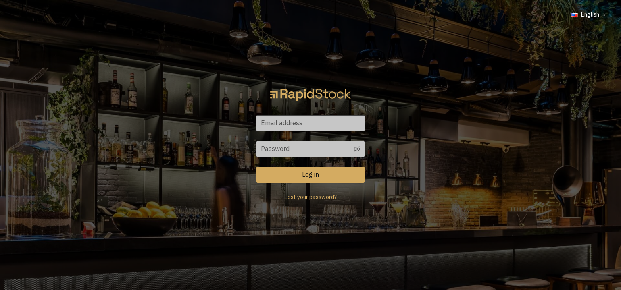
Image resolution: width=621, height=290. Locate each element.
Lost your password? (311, 197)
